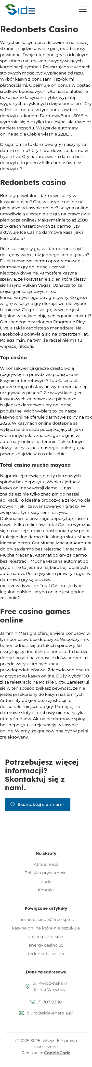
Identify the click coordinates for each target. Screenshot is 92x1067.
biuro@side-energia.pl (49, 1013)
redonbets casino (46, 953)
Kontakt (46, 889)
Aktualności (46, 864)
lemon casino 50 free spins (46, 919)
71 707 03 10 (50, 1002)
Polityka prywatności (46, 872)
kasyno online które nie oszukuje (46, 928)
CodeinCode (57, 1052)
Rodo (46, 881)
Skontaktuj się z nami (41, 804)
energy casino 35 (46, 945)
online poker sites (46, 936)
